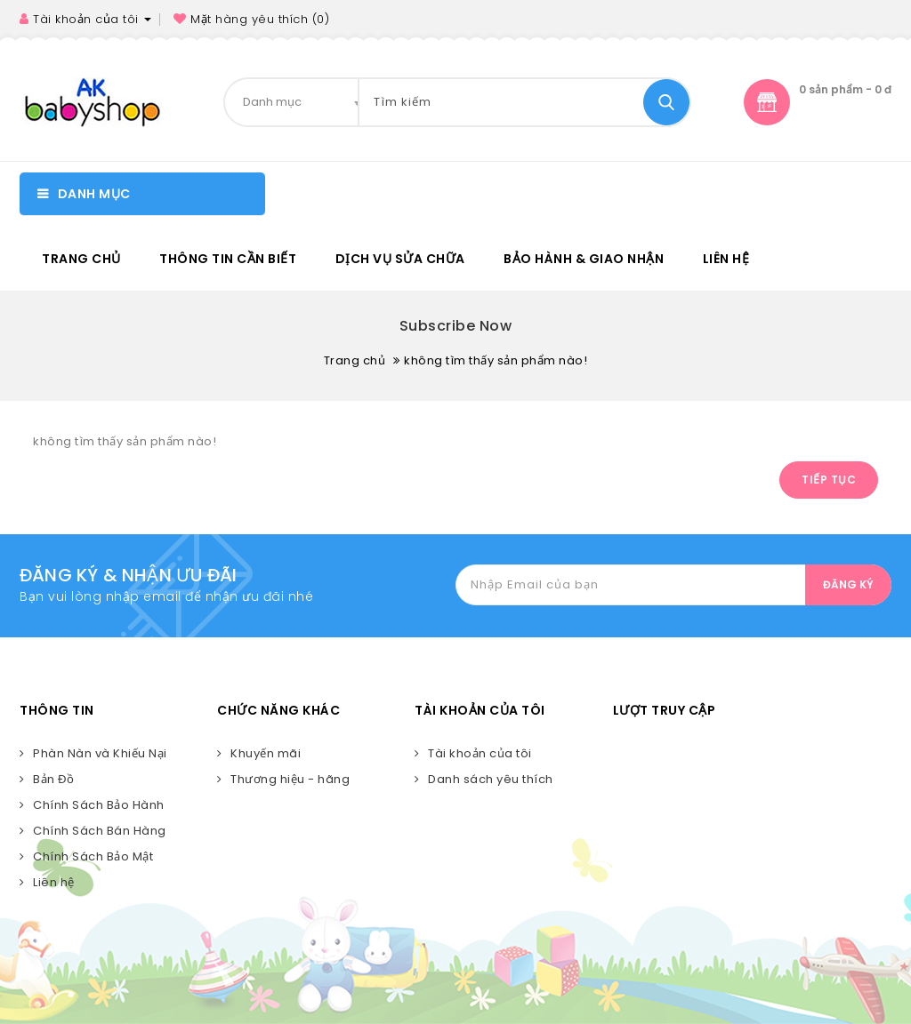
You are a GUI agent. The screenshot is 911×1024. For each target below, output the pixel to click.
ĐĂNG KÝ (848, 584)
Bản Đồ (53, 779)
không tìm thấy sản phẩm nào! (495, 360)
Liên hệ (726, 259)
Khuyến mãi (265, 753)
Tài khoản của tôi (480, 753)
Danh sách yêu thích (490, 779)
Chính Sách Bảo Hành (99, 804)
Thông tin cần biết (227, 259)
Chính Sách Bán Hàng (99, 830)
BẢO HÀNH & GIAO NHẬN (584, 259)
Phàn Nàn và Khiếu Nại (100, 753)
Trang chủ (81, 259)
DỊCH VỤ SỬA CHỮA (400, 259)
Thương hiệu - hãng (290, 779)
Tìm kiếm (666, 102)
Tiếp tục (829, 479)
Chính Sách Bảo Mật (93, 856)
